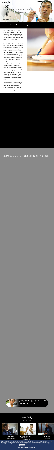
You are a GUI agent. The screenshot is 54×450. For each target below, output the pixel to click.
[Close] (51, 441)
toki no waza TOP (8, 19)
